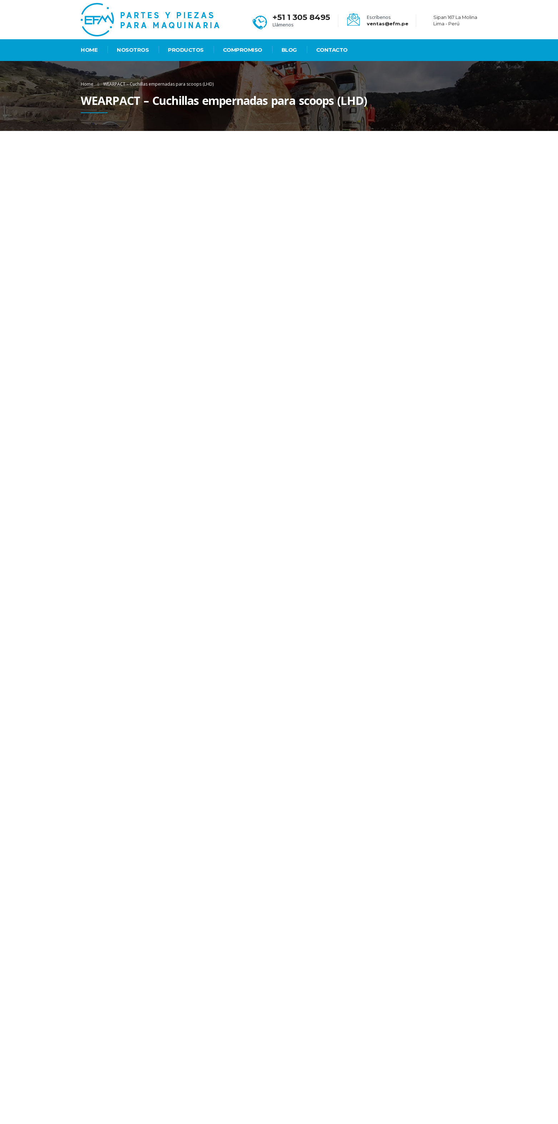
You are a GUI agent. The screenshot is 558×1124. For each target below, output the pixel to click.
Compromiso (242, 49)
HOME (89, 49)
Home (87, 84)
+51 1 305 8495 (301, 17)
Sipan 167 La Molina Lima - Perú (325, 1067)
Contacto (332, 49)
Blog (289, 49)
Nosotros (133, 49)
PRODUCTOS (186, 49)
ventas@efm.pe (387, 23)
